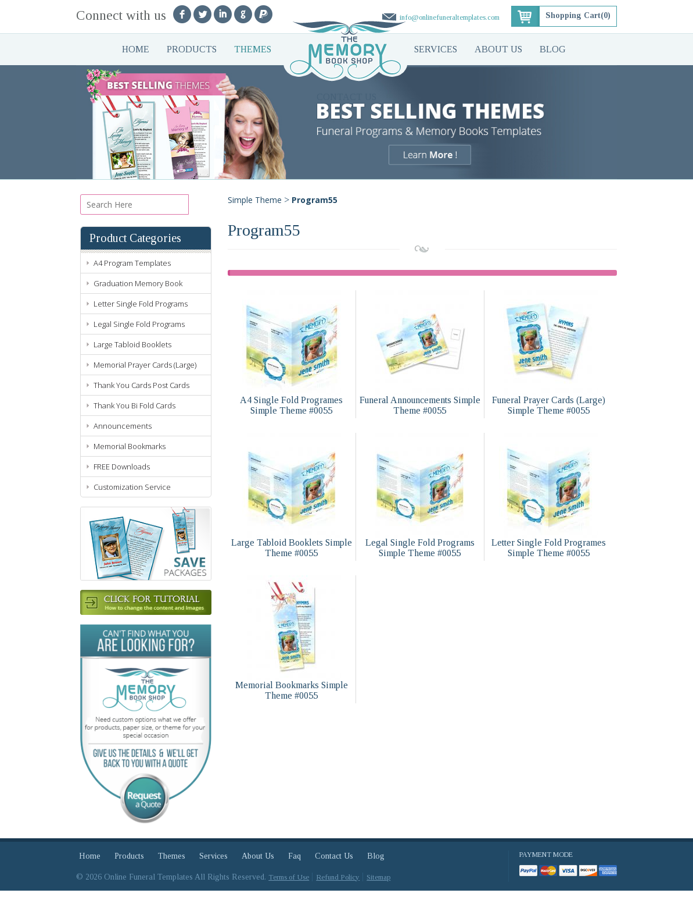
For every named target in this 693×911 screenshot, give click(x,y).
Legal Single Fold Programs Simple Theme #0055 (420, 548)
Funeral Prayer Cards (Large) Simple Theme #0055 (548, 405)
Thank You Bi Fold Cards (134, 426)
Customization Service (132, 507)
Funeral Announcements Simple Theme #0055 (420, 405)
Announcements (123, 446)
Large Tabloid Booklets (132, 365)
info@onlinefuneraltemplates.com (450, 17)
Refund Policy (338, 897)
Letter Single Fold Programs (141, 324)
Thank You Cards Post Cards (141, 405)
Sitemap (378, 897)
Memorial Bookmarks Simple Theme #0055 (291, 690)
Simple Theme (255, 199)
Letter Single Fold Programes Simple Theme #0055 (548, 548)
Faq (294, 876)
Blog (553, 49)
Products (192, 49)
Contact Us (346, 97)
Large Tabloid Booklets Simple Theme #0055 (291, 548)
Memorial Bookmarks (130, 466)
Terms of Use (288, 897)
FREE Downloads (122, 487)
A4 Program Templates (132, 283)
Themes (252, 49)
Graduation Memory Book (138, 303)
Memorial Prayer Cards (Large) (145, 385)
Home (135, 49)
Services (435, 49)
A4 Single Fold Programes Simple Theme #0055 (291, 405)
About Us (498, 49)
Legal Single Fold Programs (139, 344)
